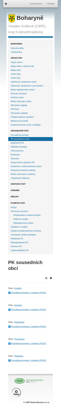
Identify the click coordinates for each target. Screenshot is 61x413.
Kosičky (18, 288)
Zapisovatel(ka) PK (20, 250)
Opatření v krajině (19, 227)
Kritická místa (17, 97)
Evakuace (15, 154)
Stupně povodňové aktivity (23, 170)
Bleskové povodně (19, 121)
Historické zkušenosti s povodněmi (27, 85)
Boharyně (25, 18)
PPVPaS (15, 109)
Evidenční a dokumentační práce (26, 166)
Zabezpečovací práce (23, 223)
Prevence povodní (19, 211)
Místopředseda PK (19, 242)
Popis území (16, 62)
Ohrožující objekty (19, 113)
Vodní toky (16, 74)
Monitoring (16, 44)
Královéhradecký (29, 32)
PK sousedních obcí (20, 139)
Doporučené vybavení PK (23, 162)
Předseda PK (17, 238)
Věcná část (16, 58)
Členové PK (16, 246)
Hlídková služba (20, 219)
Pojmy (14, 207)
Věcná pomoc (17, 150)
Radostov (18, 356)
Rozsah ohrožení (19, 93)
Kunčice (18, 305)
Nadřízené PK (17, 143)
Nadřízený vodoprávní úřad (23, 82)
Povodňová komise (20, 135)
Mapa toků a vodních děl (22, 66)
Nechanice (19, 322)
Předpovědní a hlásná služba (27, 215)
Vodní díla (15, 78)
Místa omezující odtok (21, 101)
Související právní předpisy (23, 234)
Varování (15, 158)
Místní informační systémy (23, 174)
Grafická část (18, 184)
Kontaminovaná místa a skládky (26, 125)
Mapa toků (16, 70)
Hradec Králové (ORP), (27, 26)
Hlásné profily (17, 48)
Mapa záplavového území (23, 89)
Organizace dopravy (20, 178)
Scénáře (15, 190)
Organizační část (20, 131)
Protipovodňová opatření (22, 117)
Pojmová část (18, 203)
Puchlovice (19, 339)
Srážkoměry (16, 52)
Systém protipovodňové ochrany (26, 231)
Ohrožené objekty (19, 105)
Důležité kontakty (19, 147)
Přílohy (15, 197)
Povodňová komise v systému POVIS (28, 292)
